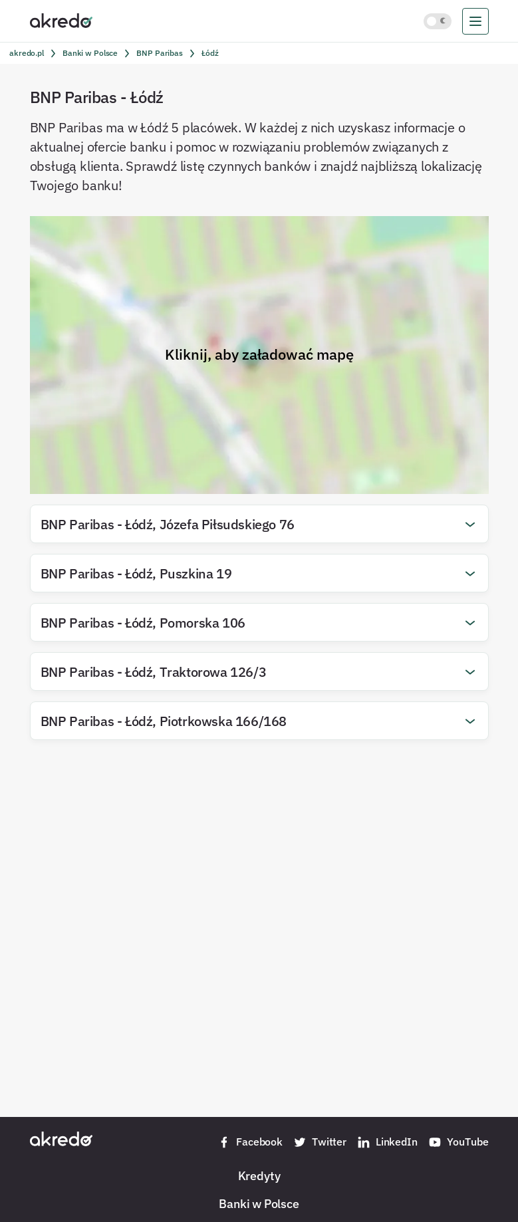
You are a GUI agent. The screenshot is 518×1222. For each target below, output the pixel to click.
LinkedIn (387, 1142)
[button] (259, 524)
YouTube (458, 1142)
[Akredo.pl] (61, 20)
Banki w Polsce (259, 1203)
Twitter (319, 1142)
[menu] (475, 21)
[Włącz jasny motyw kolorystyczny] (438, 21)
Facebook (250, 1142)
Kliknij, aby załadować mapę (259, 354)
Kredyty (259, 1175)
